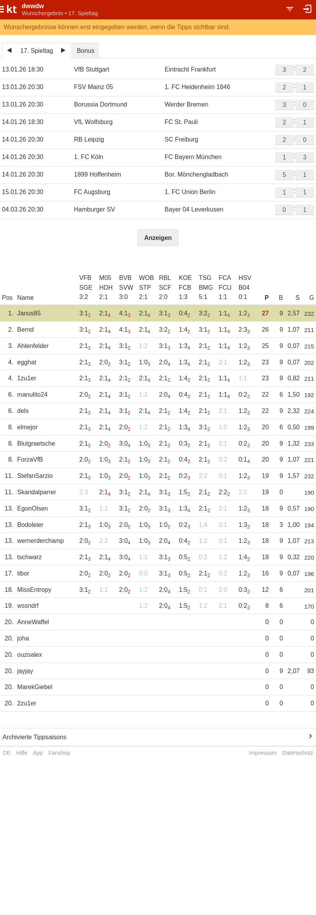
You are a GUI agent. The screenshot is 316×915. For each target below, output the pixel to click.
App (38, 753)
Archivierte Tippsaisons (34, 737)
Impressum (262, 753)
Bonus (85, 50)
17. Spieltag (36, 50)
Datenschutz (297, 753)
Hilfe (22, 753)
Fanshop (59, 753)
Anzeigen (158, 237)
